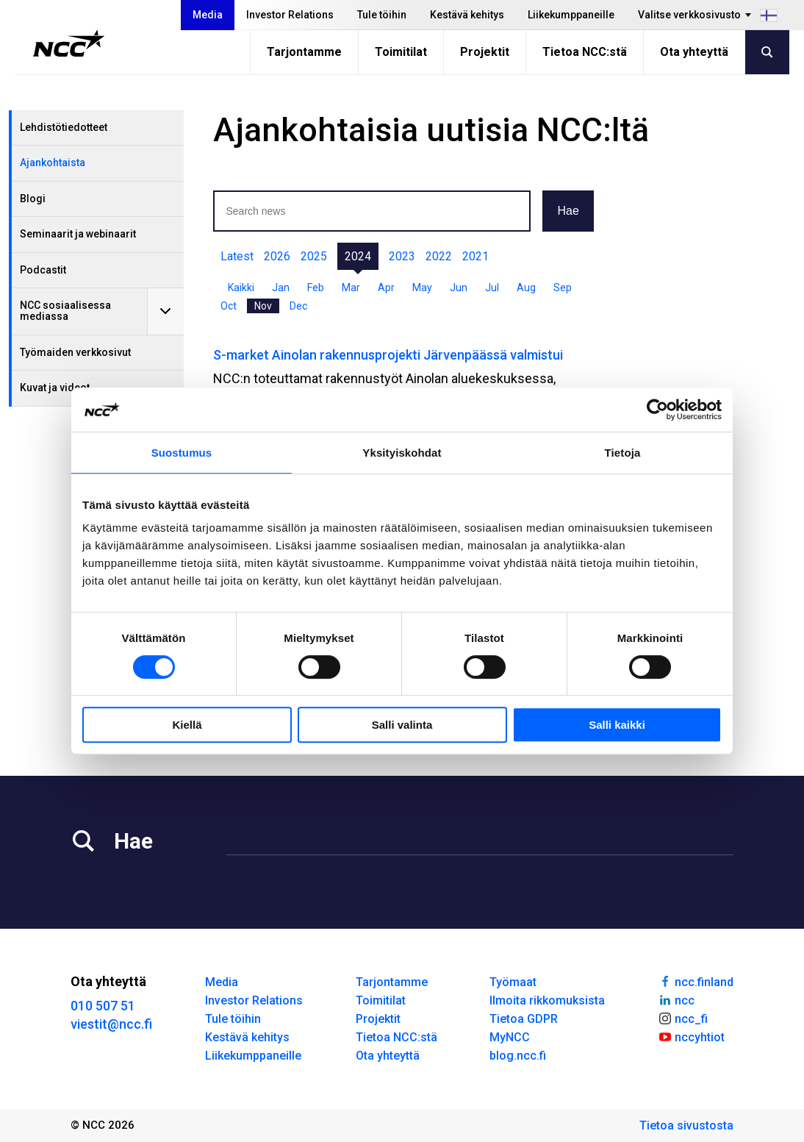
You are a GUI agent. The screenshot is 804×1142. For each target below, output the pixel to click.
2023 (402, 256)
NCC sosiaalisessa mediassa (65, 310)
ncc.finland (695, 981)
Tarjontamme (304, 52)
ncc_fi (683, 1018)
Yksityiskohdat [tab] (401, 452)
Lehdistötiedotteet (63, 127)
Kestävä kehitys (467, 15)
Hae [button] (567, 210)
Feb (315, 287)
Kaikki (241, 287)
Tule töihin (381, 15)
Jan (281, 287)
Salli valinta (402, 724)
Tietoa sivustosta (686, 1125)
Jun (458, 287)
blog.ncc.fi (517, 1056)
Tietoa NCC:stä (584, 52)
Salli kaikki (617, 724)
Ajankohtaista (52, 162)
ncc (676, 999)
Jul (492, 287)
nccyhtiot (691, 1036)
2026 (277, 256)
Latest (237, 256)
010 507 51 (103, 1005)
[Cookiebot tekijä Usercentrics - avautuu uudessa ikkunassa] (657, 410)
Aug (526, 287)
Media (208, 15)
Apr (386, 287)
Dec (298, 306)
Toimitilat (401, 52)
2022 (439, 256)
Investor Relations (290, 15)
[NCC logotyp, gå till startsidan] (69, 43)
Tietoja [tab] (623, 452)
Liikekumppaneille (571, 15)
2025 (314, 256)
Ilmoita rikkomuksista (547, 1000)
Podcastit (43, 270)
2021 (475, 256)
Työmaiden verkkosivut (75, 352)
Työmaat (512, 982)
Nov (263, 306)
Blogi (33, 198)
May (422, 287)
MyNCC (509, 1037)
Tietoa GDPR (523, 1019)
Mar (351, 287)
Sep (562, 287)
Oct (228, 306)
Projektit (484, 52)
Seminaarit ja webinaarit (78, 234)
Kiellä (186, 724)
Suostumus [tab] (181, 452)
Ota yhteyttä (694, 52)
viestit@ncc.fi (111, 1024)
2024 (358, 256)
